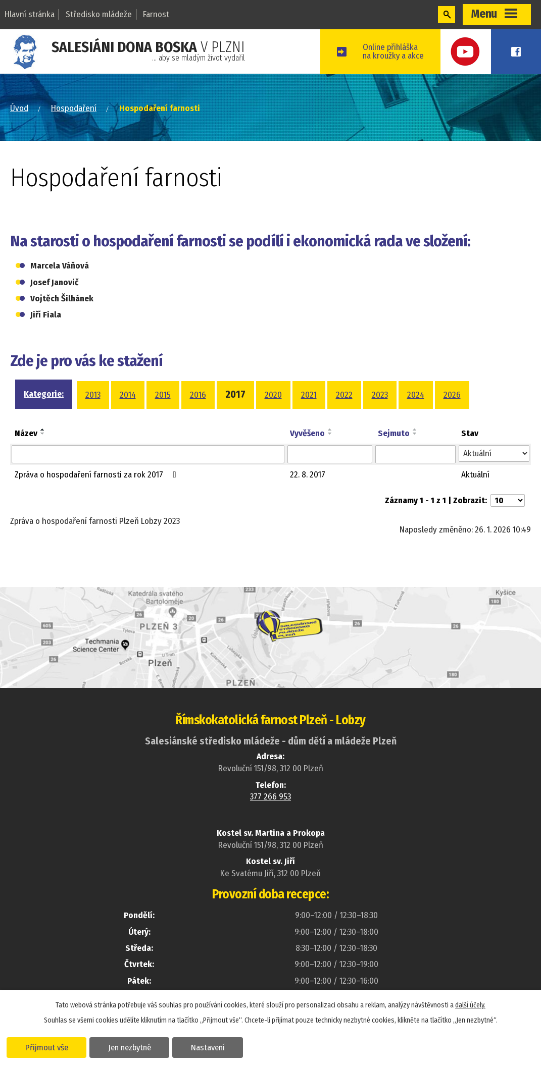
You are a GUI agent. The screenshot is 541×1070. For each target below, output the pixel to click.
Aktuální (475, 474)
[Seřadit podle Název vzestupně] (42, 429)
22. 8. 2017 (307, 474)
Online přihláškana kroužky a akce (402, 51)
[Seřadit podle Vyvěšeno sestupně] (330, 433)
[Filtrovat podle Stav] (494, 453)
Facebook (518, 51)
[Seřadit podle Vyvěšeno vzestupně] (330, 429)
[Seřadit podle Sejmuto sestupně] (415, 433)
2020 (273, 395)
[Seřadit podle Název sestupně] (42, 433)
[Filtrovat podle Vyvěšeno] (329, 454)
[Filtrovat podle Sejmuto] (415, 454)
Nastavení (209, 1047)
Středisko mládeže (99, 14)
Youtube (473, 51)
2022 (344, 395)
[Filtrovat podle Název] (148, 454)
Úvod (19, 108)
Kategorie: (44, 394)
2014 (128, 395)
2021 (309, 395)
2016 (198, 395)
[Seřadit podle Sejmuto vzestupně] (415, 429)
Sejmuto (394, 432)
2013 (93, 395)
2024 (415, 395)
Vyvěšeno (307, 432)
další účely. (470, 1004)
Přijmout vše (46, 1047)
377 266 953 (270, 796)
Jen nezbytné (130, 1047)
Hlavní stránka (30, 14)
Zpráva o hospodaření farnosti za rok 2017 (97, 474)
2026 (452, 395)
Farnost (156, 14)
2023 (380, 395)
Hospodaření (73, 108)
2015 (163, 395)
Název (26, 432)
